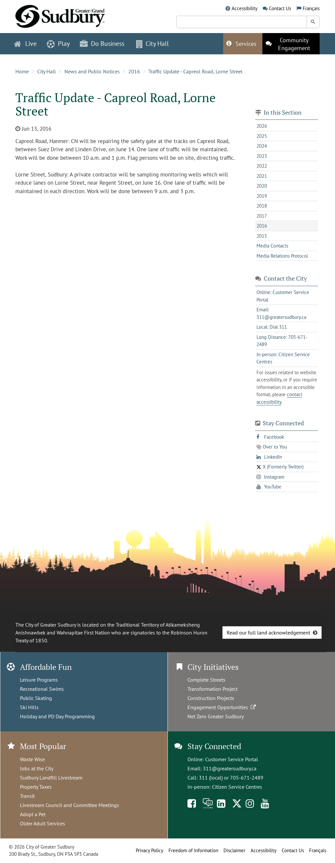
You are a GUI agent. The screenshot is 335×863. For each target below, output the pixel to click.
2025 (261, 136)
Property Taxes (36, 786)
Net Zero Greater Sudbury (215, 716)
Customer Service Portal (231, 759)
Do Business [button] (102, 43)
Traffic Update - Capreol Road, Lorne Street (195, 71)
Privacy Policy (149, 850)
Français (311, 8)
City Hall (46, 71)
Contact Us (280, 8)
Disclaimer (234, 850)
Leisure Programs (39, 679)
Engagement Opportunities (222, 707)
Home (22, 71)
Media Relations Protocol (282, 256)
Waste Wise (32, 759)
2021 (261, 176)
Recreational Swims (42, 689)
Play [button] (58, 43)
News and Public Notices (92, 71)
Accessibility (244, 8)
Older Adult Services (42, 823)
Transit (27, 796)
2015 (261, 236)
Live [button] (25, 43)
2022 (261, 166)
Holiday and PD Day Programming (57, 716)
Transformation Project (212, 689)
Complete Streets (206, 679)
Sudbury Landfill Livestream (51, 777)
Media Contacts (272, 246)
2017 (261, 216)
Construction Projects (210, 698)
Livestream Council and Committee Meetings (69, 805)
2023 (261, 156)
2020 (261, 186)
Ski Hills (29, 707)
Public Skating (36, 698)
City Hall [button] (152, 43)
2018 (261, 206)
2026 (261, 126)
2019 (261, 196)
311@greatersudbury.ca (229, 768)
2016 (134, 71)
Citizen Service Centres (237, 786)
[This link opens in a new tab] (291, 43)
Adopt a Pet (32, 814)
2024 (261, 146)
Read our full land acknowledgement (268, 632)
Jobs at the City (36, 768)
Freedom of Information (193, 850)
